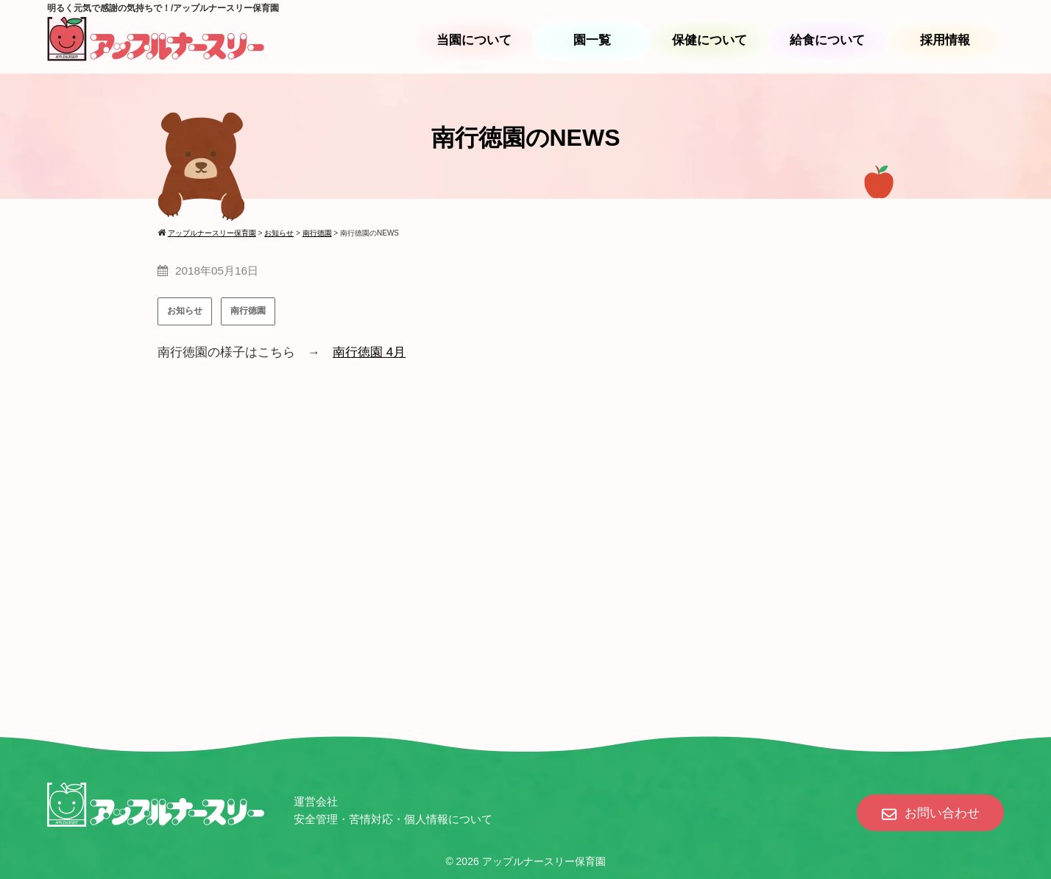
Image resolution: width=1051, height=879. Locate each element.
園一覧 (592, 40)
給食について (827, 40)
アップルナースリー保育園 (544, 861)
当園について (474, 40)
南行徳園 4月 (369, 352)
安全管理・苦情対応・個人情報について (393, 819)
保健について (709, 40)
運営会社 (316, 801)
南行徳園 (248, 311)
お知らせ (184, 311)
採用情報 (945, 40)
